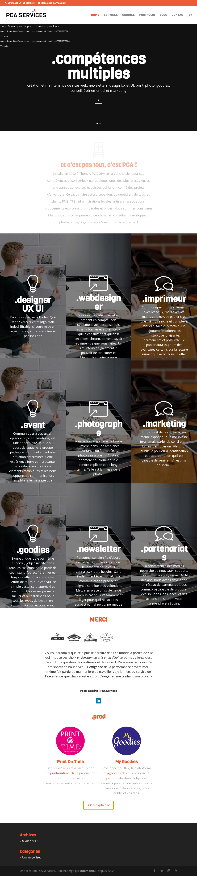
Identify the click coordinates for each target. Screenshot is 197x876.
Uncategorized (31, 857)
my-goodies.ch (114, 773)
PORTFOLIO (147, 15)
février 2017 (30, 841)
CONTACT (178, 15)
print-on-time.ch (62, 773)
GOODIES (128, 15)
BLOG (163, 15)
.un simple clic (98, 805)
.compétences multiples (98, 66)
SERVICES (111, 15)
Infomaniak (88, 871)
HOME (95, 15)
